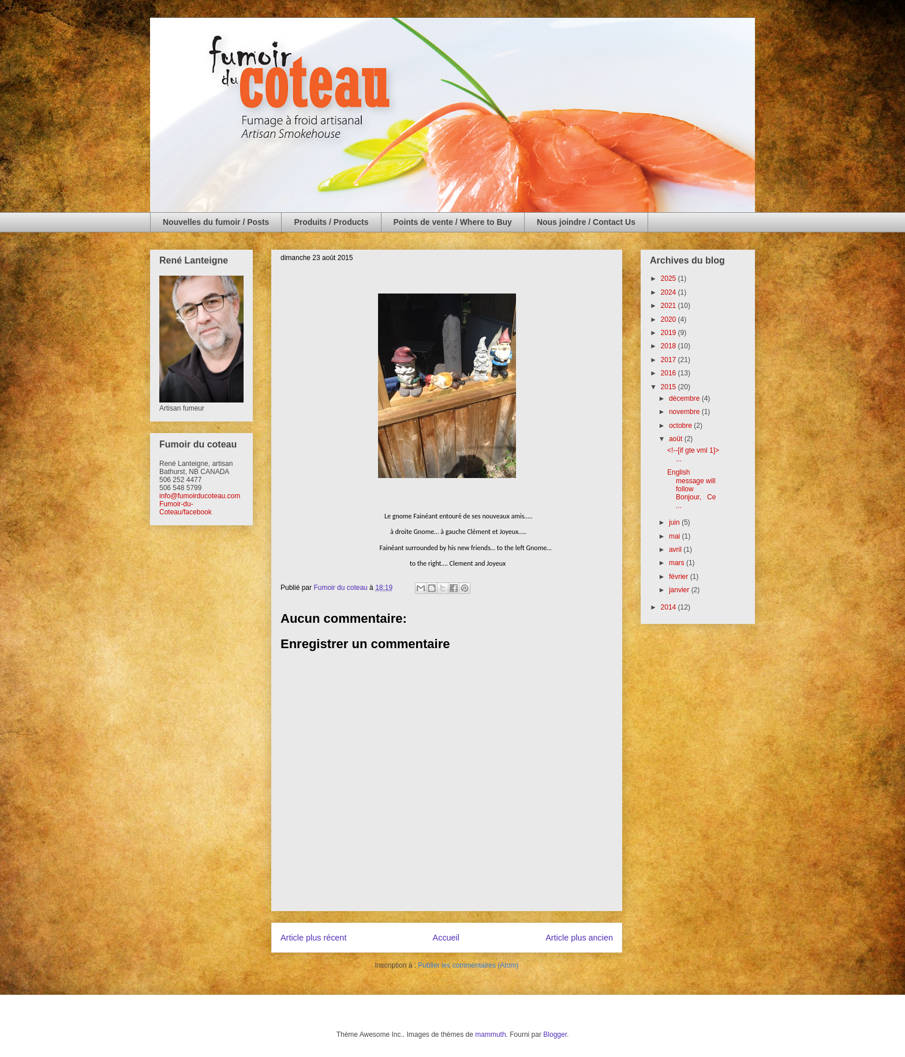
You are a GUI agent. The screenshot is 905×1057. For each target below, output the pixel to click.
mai (675, 536)
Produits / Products (331, 222)
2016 (669, 373)
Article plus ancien (579, 937)
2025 (669, 278)
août (677, 439)
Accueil (446, 937)
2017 (669, 360)
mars (677, 563)
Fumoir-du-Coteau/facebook (185, 508)
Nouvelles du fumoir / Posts (216, 222)
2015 (669, 387)
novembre (685, 412)
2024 (669, 292)
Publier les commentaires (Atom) (468, 965)
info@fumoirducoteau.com (199, 496)
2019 (669, 333)
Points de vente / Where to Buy (453, 222)
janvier (680, 590)
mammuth (490, 1034)
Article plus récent (313, 937)
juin (675, 522)
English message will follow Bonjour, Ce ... (691, 489)
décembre (685, 398)
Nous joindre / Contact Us (586, 222)
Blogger (555, 1034)
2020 (669, 319)
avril (676, 550)
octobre (681, 426)
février (679, 577)
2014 (669, 607)
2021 (669, 306)
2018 (669, 346)
